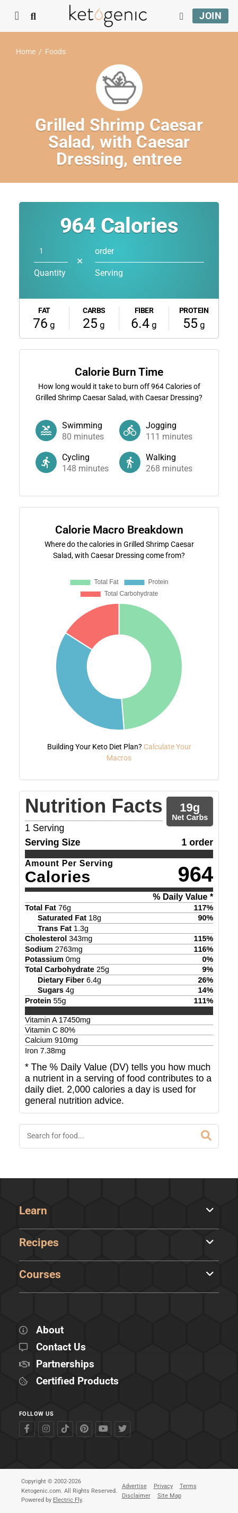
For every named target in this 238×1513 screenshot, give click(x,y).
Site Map (169, 1495)
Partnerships (65, 1364)
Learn (33, 1210)
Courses (40, 1274)
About (50, 1330)
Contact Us (61, 1347)
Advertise (134, 1486)
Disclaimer (136, 1495)
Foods (55, 51)
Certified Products (77, 1381)
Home (26, 51)
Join (210, 15)
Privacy (163, 1486)
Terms (188, 1486)
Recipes (39, 1242)
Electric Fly (67, 1500)
